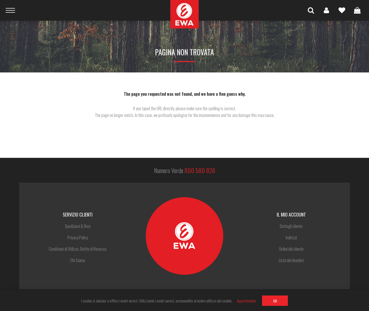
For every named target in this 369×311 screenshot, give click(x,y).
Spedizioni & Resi (77, 226)
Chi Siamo (77, 260)
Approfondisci (246, 300)
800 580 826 (200, 170)
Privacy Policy (77, 237)
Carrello (357, 10)
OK (275, 300)
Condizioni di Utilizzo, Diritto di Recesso (77, 249)
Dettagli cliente (291, 226)
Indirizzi (291, 237)
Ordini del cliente (291, 249)
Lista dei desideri (342, 10)
